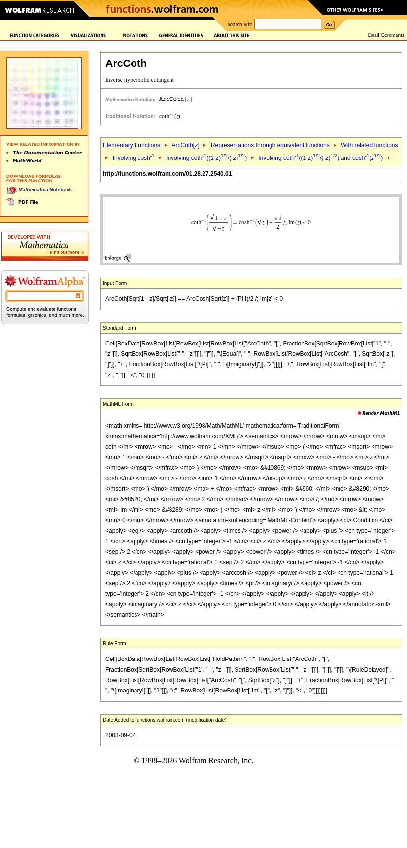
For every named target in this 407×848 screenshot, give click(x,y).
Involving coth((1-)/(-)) (207, 158)
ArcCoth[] (185, 145)
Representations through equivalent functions (270, 145)
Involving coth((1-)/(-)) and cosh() (320, 158)
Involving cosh (134, 158)
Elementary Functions (131, 145)
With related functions (369, 145)
